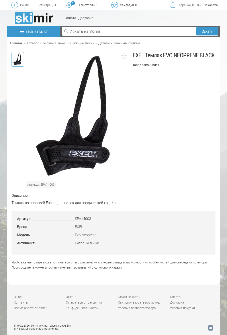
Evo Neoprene (85, 235)
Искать (207, 31)
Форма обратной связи (30, 308)
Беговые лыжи (54, 43)
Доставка (85, 18)
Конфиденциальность (82, 308)
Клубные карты (129, 297)
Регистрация (46, 5)
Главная (16, 43)
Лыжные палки (82, 43)
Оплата (70, 18)
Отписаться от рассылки (84, 302)
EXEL (79, 227)
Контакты (21, 302)
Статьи (71, 297)
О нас (18, 297)
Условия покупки (182, 308)
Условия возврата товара (137, 308)
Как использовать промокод (139, 302)
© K (36, 328)
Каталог (32, 43)
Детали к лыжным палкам (119, 43)
